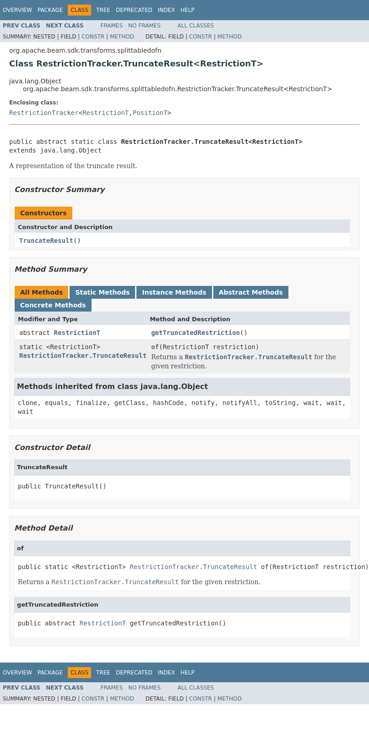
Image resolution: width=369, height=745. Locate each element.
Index (166, 10)
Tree (103, 10)
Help (187, 10)
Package (50, 10)
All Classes (196, 25)
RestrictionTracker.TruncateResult (83, 355)
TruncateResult (46, 240)
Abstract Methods (251, 292)
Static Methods (102, 292)
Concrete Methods (53, 305)
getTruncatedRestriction (195, 332)
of (155, 347)
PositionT (150, 112)
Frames (112, 25)
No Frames (144, 25)
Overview (17, 10)
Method (122, 36)
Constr (92, 36)
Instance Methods (174, 292)
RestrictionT (105, 112)
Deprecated (134, 10)
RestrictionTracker (44, 112)
